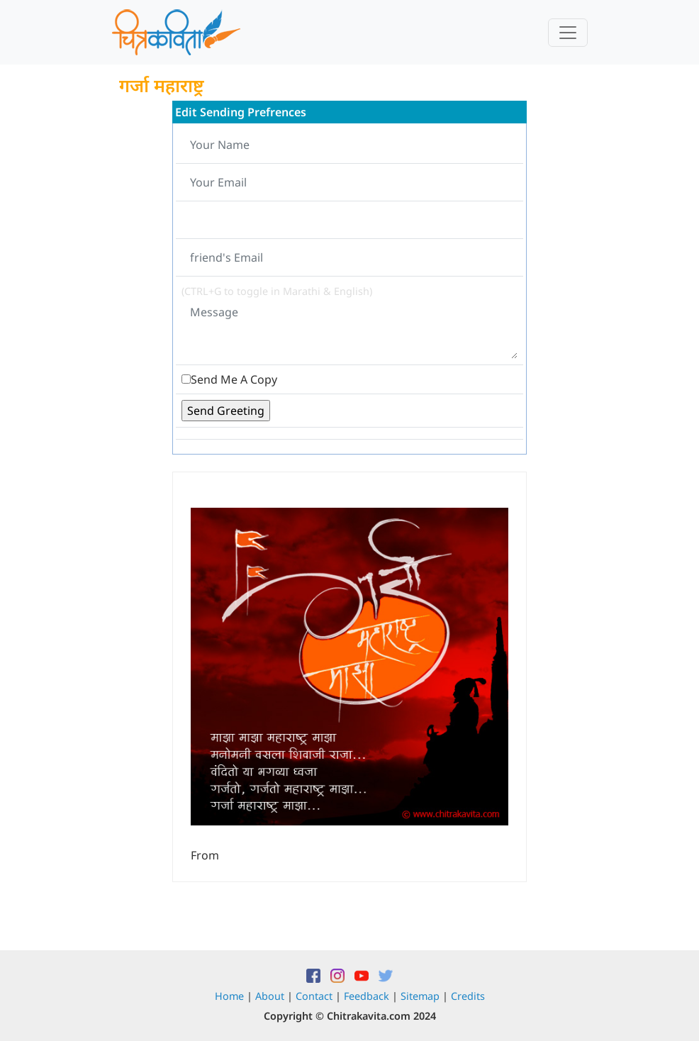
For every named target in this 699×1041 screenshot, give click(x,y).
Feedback (366, 996)
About (269, 996)
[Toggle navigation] (568, 32)
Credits (468, 996)
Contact (314, 996)
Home (229, 996)
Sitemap (420, 996)
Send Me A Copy (234, 379)
